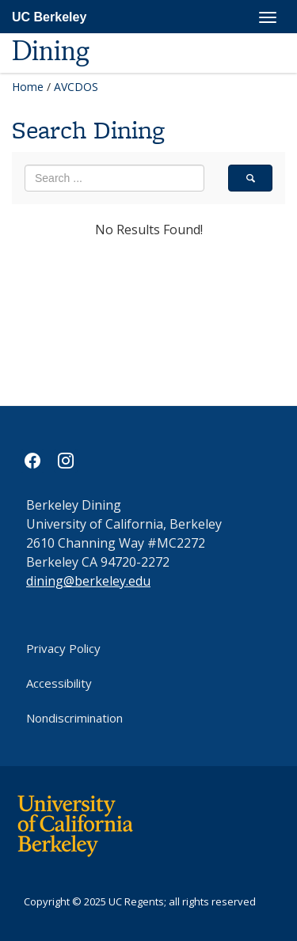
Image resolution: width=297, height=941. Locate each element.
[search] (250, 178)
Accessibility (59, 683)
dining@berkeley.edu (88, 581)
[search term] (114, 178)
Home (28, 86)
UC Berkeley (49, 17)
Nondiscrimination (74, 718)
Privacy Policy (63, 648)
